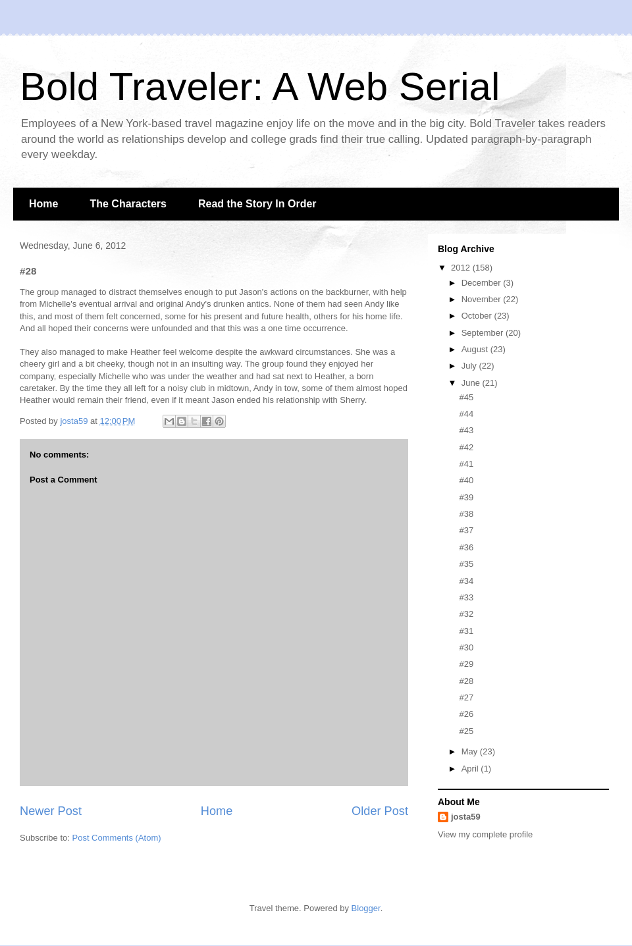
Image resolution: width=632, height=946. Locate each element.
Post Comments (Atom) (116, 838)
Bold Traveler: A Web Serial (260, 87)
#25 (466, 731)
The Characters (128, 203)
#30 (466, 647)
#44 (466, 414)
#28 (466, 681)
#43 (466, 430)
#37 (466, 530)
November (482, 299)
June (472, 383)
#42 (466, 447)
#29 (466, 664)
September (483, 333)
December (482, 283)
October (477, 316)
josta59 (466, 817)
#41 (466, 464)
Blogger (366, 908)
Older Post (380, 811)
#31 (466, 631)
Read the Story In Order (257, 203)
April (471, 769)
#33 (466, 597)
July (470, 366)
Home (43, 203)
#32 (466, 614)
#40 (466, 480)
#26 (466, 714)
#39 (466, 497)
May (470, 751)
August (475, 349)
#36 (466, 547)
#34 (466, 581)
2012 (462, 268)
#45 (466, 397)
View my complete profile (485, 834)
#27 (466, 697)
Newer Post (51, 811)
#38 (466, 514)
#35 (466, 564)
